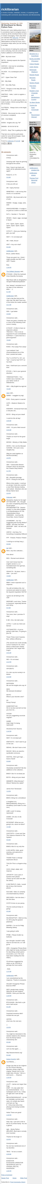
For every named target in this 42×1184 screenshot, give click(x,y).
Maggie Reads (34, 75)
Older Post (23, 1178)
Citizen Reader (34, 64)
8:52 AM (8, 247)
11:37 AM (8, 971)
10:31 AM (8, 652)
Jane (8, 393)
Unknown (9, 497)
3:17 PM (8, 471)
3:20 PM (8, 493)
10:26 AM (8, 430)
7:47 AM (8, 826)
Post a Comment (6, 1175)
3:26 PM (8, 1027)
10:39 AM (8, 1154)
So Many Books (35, 102)
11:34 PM (8, 731)
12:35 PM (8, 1077)
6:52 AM (8, 911)
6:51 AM (8, 1006)
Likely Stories (34, 67)
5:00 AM (8, 544)
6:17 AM (8, 291)
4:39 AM (8, 314)
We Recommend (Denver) (35, 115)
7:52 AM (8, 389)
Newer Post (5, 1178)
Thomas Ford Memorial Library (34, 180)
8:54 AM (8, 1055)
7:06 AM (8, 340)
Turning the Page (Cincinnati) (34, 107)
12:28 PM (8, 995)
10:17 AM (8, 304)
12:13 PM (8, 662)
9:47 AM (8, 607)
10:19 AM (8, 676)
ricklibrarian (10, 9)
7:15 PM (8, 791)
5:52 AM (8, 177)
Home (14, 1178)
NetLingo (15, 37)
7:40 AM (8, 576)
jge (7, 548)
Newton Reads (34, 83)
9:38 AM (8, 761)
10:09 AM (8, 420)
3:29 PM (8, 1139)
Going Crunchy (11, 1059)
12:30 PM (8, 1115)
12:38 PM (8, 267)
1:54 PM (8, 458)
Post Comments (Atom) (17, 1182)
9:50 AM (8, 839)
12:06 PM (8, 1171)
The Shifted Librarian (13, 271)
